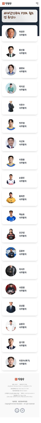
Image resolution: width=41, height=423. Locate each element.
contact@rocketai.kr (29, 393)
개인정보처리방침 (22, 401)
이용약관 (14, 401)
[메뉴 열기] (37, 3)
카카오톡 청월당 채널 (14, 393)
